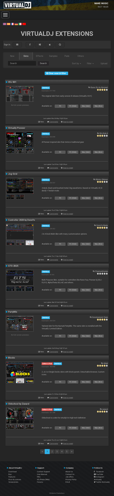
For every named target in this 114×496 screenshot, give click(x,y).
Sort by (76, 63)
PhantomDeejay (101, 271)
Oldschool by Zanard (18, 404)
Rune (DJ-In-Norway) (99, 87)
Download (12, 472)
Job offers (69, 477)
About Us (69, 472)
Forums (40, 482)
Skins (25, 56)
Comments (53, 122)
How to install (68, 122)
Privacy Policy (70, 479)
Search (43, 63)
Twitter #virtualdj (102, 482)
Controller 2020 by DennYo (21, 220)
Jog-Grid (12, 174)
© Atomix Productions (57, 493)
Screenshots (13, 482)
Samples (53, 56)
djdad (105, 363)
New (12, 56)
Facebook (99, 472)
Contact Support (43, 472)
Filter (90, 63)
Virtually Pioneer (16, 128)
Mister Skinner (102, 179)
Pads (67, 56)
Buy (10, 474)
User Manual (42, 474)
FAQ (38, 477)
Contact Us (69, 474)
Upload (104, 63)
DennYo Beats (102, 225)
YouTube (98, 474)
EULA (67, 482)
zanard (105, 409)
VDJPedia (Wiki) (43, 479)
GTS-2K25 (13, 266)
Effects (39, 56)
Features (11, 477)
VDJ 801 (12, 82)
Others (80, 56)
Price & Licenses (14, 479)
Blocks (11, 358)
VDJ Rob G (103, 133)
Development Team (100, 317)
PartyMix (12, 312)
